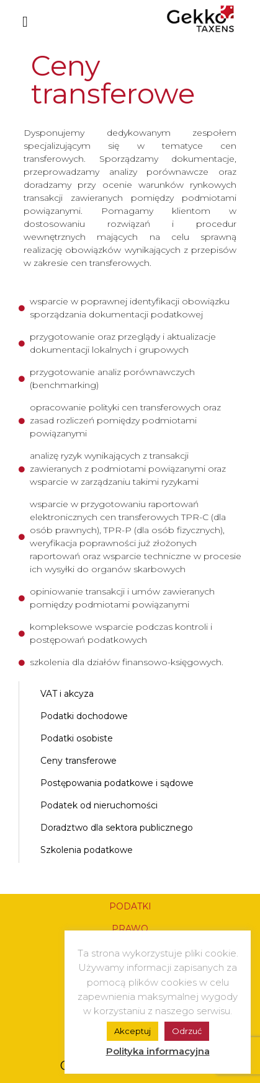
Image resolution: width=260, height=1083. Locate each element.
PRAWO (130, 928)
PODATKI (130, 906)
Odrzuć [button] (187, 1031)
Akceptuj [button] (132, 1031)
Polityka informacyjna (158, 1051)
